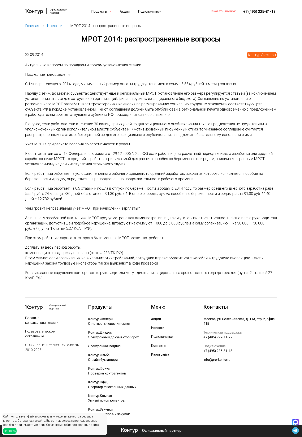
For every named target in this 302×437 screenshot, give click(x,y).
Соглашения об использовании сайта (72, 425)
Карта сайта (160, 354)
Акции (125, 11)
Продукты (99, 11)
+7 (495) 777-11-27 (217, 337)
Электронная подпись (105, 346)
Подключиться (149, 11)
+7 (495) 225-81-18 (259, 11)
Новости (157, 328)
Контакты (158, 346)
